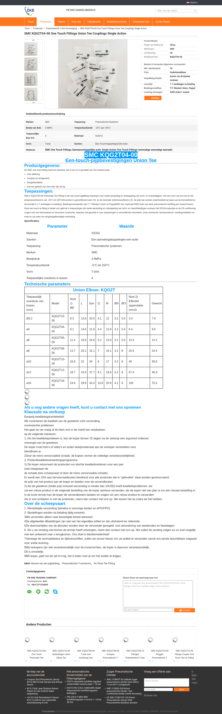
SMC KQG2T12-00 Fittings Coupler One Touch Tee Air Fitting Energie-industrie (184, 655)
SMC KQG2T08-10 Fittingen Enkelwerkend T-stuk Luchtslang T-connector (135, 655)
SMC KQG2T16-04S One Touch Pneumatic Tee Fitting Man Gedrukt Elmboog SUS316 (36, 655)
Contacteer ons (141, 21)
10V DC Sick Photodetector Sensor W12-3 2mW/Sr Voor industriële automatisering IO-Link (43, 700)
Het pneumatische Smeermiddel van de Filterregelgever (79, 673)
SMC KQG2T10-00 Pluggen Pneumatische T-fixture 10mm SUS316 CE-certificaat (159, 655)
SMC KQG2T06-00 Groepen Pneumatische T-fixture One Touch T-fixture (110, 655)
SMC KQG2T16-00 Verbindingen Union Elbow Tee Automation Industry (61, 655)
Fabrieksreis (94, 21)
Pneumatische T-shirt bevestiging (61, 28)
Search (195, 11)
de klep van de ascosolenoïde (36, 673)
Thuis (30, 21)
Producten (45, 21)
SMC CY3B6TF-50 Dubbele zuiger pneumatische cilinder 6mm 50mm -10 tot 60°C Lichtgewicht (123, 682)
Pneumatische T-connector (76, 563)
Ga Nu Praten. (163, 21)
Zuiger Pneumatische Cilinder (119, 673)
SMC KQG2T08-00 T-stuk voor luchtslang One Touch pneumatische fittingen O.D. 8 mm (85, 655)
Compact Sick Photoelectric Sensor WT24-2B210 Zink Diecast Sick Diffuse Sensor (44, 682)
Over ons (76, 21)
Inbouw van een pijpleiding (45, 563)
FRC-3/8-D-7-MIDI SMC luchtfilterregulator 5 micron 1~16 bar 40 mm (84, 699)
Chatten (153, 98)
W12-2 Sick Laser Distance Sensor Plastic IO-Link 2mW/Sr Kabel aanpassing (42, 691)
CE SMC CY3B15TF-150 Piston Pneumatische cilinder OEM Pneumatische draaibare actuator (122, 700)
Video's (61, 21)
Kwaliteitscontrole (116, 21)
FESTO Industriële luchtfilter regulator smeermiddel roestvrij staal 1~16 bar (84, 682)
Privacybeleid (48, 711)
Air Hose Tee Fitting (104, 563)
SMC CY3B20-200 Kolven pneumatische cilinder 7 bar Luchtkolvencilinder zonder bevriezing (124, 691)
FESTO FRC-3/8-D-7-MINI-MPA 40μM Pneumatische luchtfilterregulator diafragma (84, 690)
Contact (184, 610)
